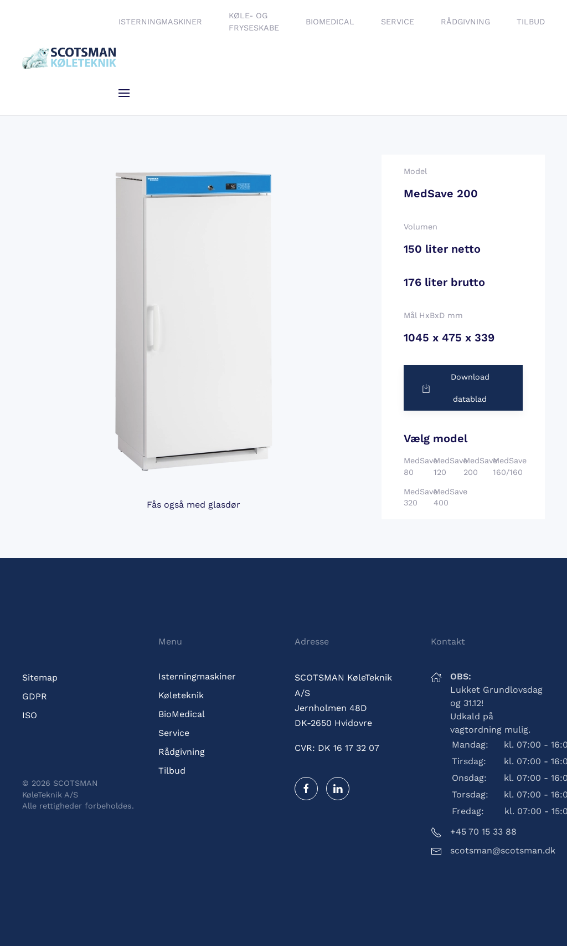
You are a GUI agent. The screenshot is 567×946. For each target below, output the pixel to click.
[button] (124, 93)
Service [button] (397, 21)
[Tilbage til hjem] (70, 57)
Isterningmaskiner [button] (160, 21)
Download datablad (455, 387)
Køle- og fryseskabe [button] (254, 21)
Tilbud (531, 21)
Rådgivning (465, 21)
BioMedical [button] (330, 21)
